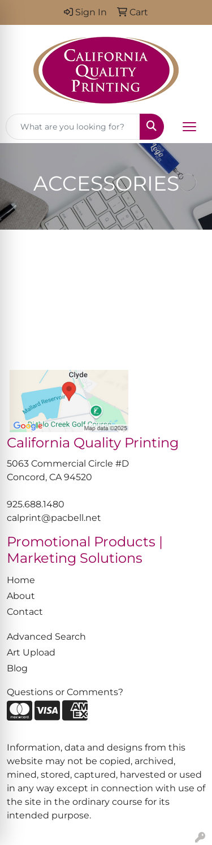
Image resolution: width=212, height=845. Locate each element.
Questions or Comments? (65, 692)
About (21, 595)
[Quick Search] (73, 127)
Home (21, 580)
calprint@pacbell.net (54, 517)
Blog (17, 668)
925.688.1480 (35, 504)
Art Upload (31, 652)
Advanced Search (46, 636)
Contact (25, 611)
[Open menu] (189, 126)
